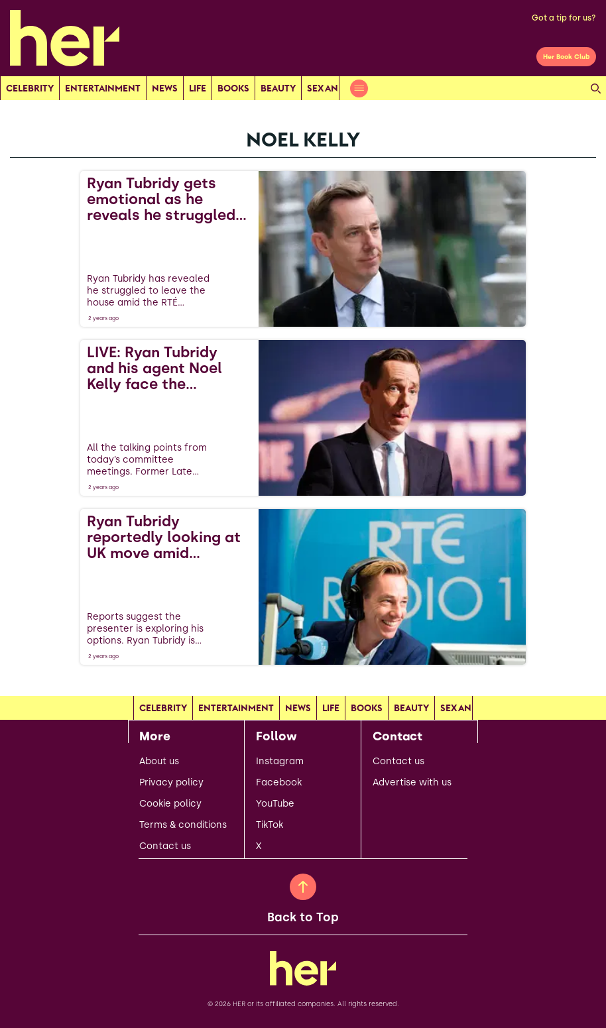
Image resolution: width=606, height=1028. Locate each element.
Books (233, 88)
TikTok (269, 825)
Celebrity (30, 88)
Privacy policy (171, 782)
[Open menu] (359, 88)
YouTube (275, 804)
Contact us (165, 846)
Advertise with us (412, 782)
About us (159, 761)
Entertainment (103, 88)
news (165, 88)
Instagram (280, 761)
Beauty (278, 88)
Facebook (279, 782)
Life (197, 88)
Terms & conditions (183, 825)
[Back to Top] (303, 887)
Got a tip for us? (564, 18)
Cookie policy (170, 804)
